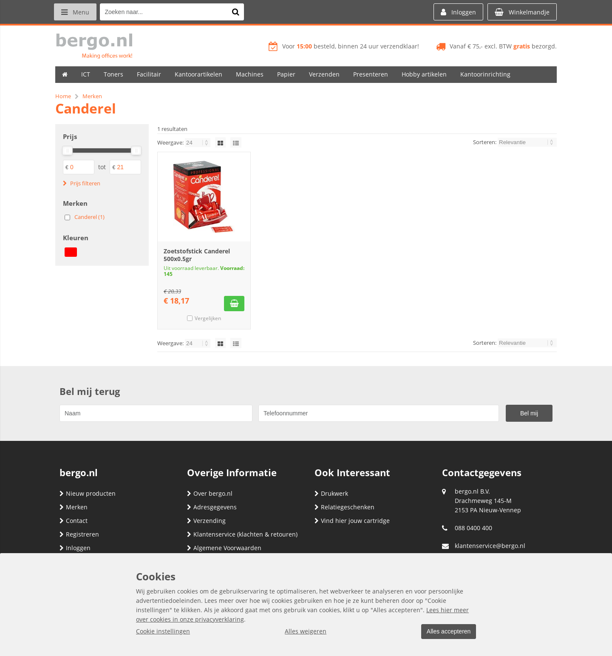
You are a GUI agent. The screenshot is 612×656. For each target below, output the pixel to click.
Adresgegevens (212, 507)
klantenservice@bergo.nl (490, 546)
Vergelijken (208, 318)
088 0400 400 (473, 528)
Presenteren (370, 74)
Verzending (206, 521)
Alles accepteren (447, 631)
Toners (113, 74)
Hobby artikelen (424, 74)
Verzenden (324, 74)
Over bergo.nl (209, 493)
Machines (250, 74)
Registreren (79, 534)
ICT (85, 74)
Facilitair (149, 74)
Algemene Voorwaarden (224, 548)
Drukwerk (331, 493)
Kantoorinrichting (485, 74)
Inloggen (75, 548)
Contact (74, 521)
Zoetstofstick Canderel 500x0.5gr (197, 255)
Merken (74, 507)
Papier (286, 74)
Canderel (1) (89, 217)
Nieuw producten (88, 493)
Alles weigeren (304, 632)
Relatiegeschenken (344, 507)
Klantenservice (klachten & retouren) (242, 534)
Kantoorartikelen (198, 74)
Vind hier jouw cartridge (352, 521)
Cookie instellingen (163, 632)
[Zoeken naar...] (237, 11)
